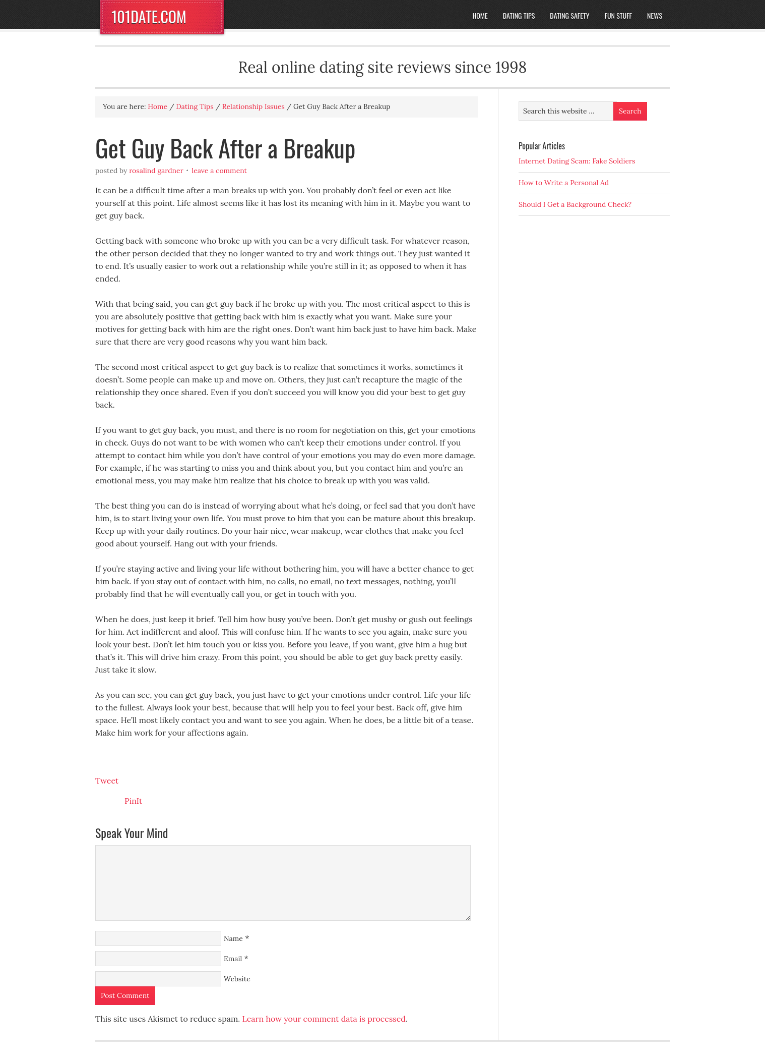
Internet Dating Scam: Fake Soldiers (577, 160)
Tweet (106, 780)
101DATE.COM (148, 16)
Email (233, 958)
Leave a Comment (219, 170)
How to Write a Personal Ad (564, 182)
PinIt (133, 801)
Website (237, 978)
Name (233, 938)
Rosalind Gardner (156, 170)
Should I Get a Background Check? (575, 204)
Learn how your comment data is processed (323, 1019)
